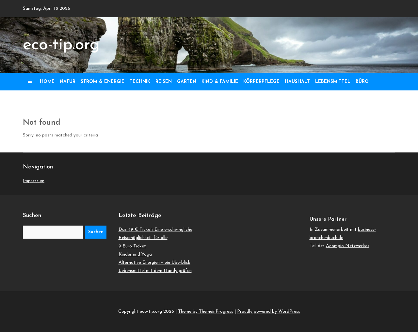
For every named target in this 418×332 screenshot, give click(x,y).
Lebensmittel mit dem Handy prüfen (155, 270)
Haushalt (297, 81)
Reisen (163, 81)
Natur (67, 81)
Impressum (33, 181)
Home (47, 81)
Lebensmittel (332, 81)
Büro (362, 81)
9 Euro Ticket (132, 246)
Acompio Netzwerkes (347, 246)
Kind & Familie (219, 81)
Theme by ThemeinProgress (205, 311)
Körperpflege (261, 81)
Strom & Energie (102, 81)
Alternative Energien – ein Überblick (154, 262)
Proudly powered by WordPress (268, 311)
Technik (140, 81)
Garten (186, 81)
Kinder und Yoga (135, 254)
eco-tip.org (61, 45)
